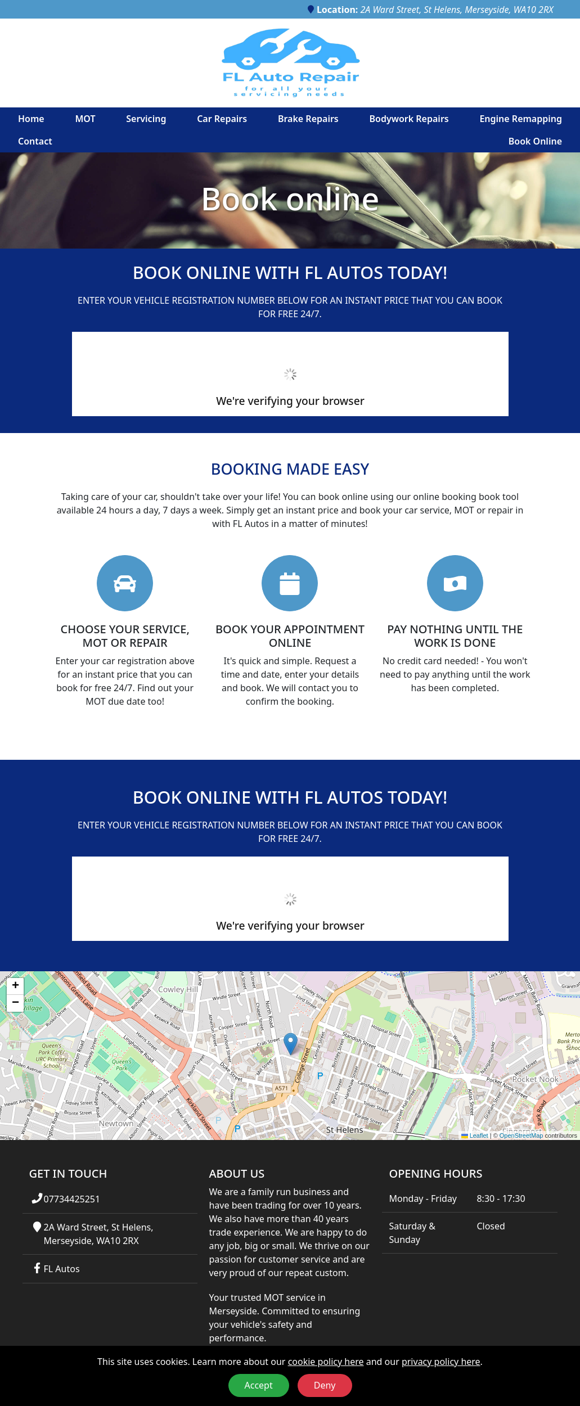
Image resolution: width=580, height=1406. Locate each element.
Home (31, 118)
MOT (85, 118)
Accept (259, 1385)
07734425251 (71, 1199)
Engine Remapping (520, 118)
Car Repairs (222, 118)
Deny (325, 1385)
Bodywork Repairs (408, 118)
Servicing (146, 118)
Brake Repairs (308, 118)
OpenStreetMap (521, 1135)
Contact (35, 141)
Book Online (535, 141)
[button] (291, 1044)
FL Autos (61, 1269)
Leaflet (474, 1135)
